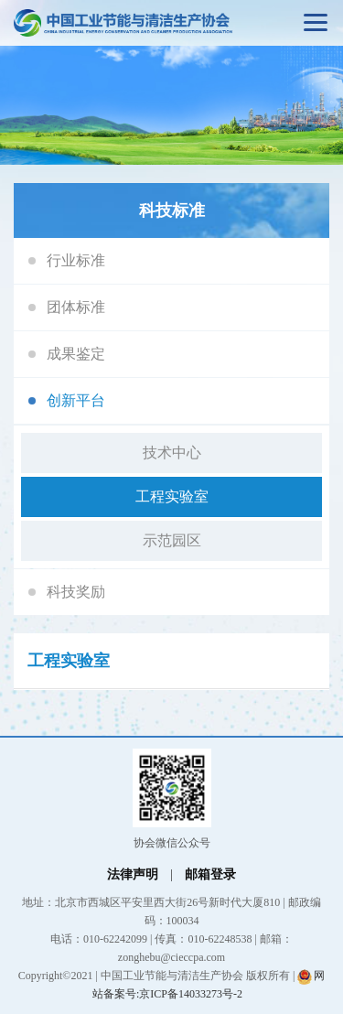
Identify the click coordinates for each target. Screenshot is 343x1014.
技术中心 (172, 452)
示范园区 (172, 540)
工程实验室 (172, 496)
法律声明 (132, 874)
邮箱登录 (210, 874)
